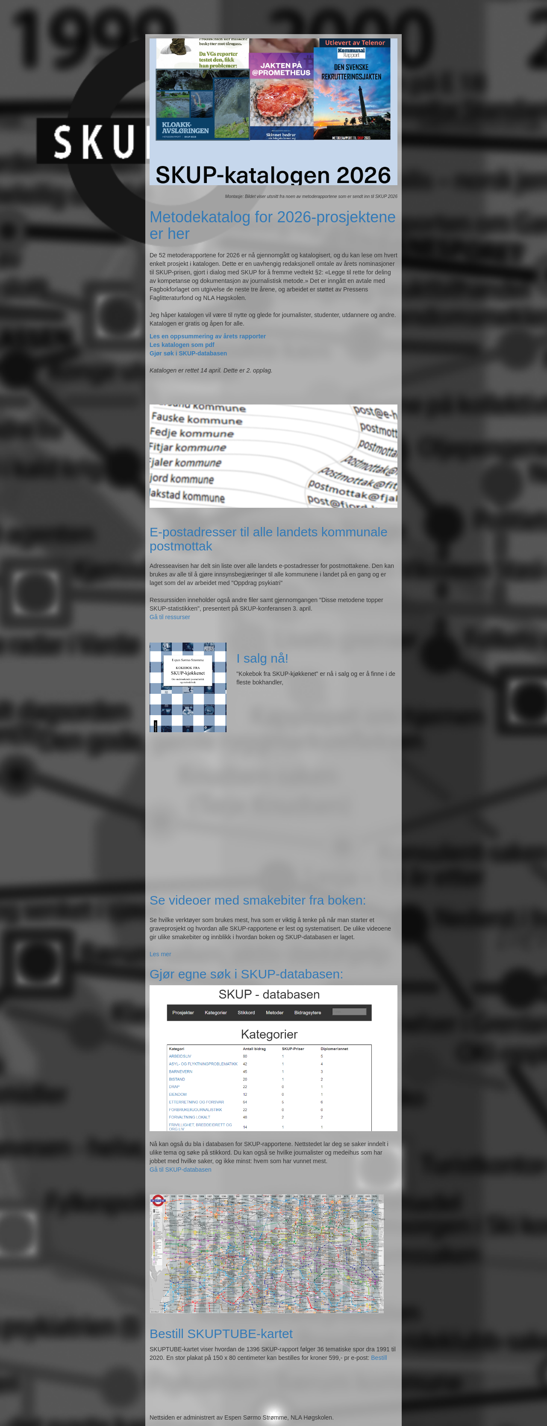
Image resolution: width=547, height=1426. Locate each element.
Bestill (379, 1357)
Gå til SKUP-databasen (181, 1169)
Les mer (160, 954)
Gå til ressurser (170, 617)
